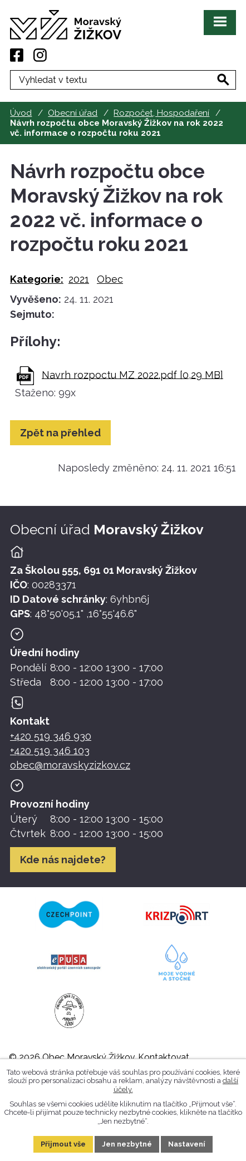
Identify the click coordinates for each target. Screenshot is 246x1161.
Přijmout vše (63, 1144)
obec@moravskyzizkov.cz (70, 765)
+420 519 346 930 (50, 736)
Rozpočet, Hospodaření (161, 113)
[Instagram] (40, 55)
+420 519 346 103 (50, 750)
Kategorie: (36, 279)
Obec (110, 279)
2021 (78, 279)
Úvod (21, 113)
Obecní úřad (72, 113)
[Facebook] (16, 55)
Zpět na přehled (60, 433)
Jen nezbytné (127, 1144)
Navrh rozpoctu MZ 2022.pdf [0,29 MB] (132, 374)
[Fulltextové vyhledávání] (123, 80)
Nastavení (186, 1144)
